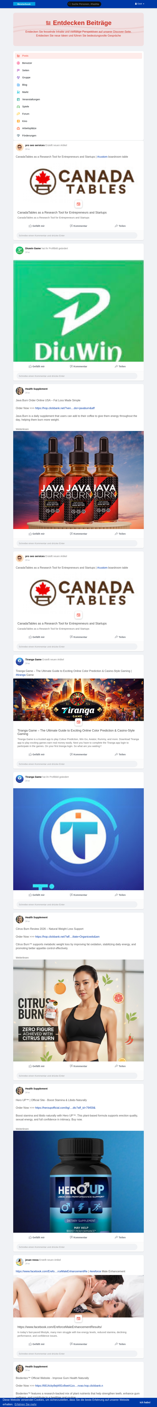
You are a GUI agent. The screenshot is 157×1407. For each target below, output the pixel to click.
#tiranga (21, 674)
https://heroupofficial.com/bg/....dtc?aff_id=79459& (65, 1107)
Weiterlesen (22, 429)
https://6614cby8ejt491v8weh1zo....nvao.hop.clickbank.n (69, 1385)
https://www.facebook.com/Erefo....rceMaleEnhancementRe (51, 1271)
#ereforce (95, 1271)
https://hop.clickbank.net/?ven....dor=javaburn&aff (65, 408)
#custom (102, 156)
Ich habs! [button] (145, 1402)
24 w (27, 149)
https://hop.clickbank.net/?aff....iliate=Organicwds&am (67, 936)
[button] (84, 4)
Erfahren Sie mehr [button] (26, 1404)
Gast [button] (139, 3)
